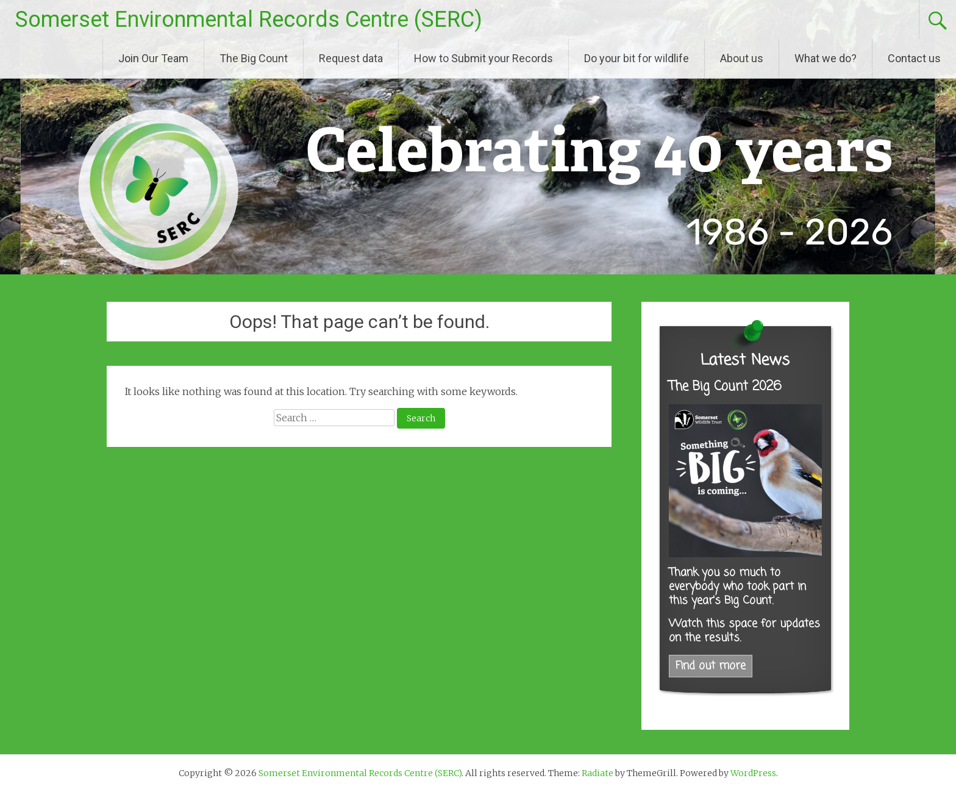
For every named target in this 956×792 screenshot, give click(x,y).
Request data (351, 58)
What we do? (825, 58)
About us (741, 58)
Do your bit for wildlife (636, 58)
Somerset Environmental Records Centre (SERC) (248, 19)
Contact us (914, 58)
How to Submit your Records (483, 58)
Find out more (711, 666)
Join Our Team (153, 58)
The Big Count (253, 58)
